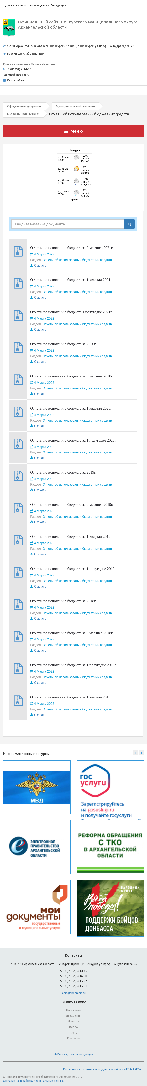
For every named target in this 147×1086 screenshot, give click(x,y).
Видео (73, 1027)
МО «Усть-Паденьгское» (23, 113)
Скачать (40, 265)
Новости (73, 1021)
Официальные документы (24, 106)
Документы (73, 1015)
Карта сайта (15, 80)
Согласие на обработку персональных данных (33, 1080)
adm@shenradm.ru (74, 993)
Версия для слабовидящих (48, 5)
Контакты (73, 1038)
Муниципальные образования (75, 106)
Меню (73, 131)
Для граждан (14, 5)
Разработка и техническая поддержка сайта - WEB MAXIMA (102, 1069)
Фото (73, 1032)
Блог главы (73, 1010)
